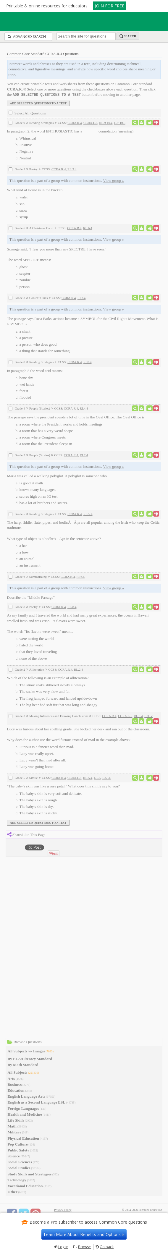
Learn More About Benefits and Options (84, 1234)
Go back (107, 1246)
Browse (84, 1246)
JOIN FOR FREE (109, 6)
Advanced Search (27, 36)
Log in (63, 1246)
